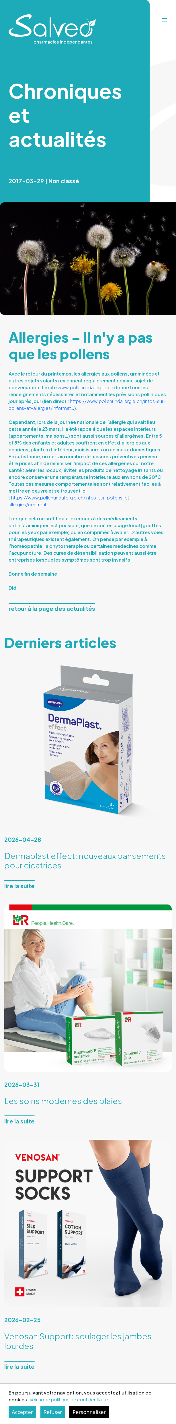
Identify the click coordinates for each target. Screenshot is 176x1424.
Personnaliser (89, 1412)
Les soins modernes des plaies (63, 1101)
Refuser (53, 1412)
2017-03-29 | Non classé (44, 180)
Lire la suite (19, 885)
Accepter (22, 1412)
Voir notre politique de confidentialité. (69, 1400)
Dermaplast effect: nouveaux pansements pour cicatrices (85, 860)
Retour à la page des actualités (52, 608)
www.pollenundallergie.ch (85, 387)
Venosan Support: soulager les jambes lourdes (78, 1341)
